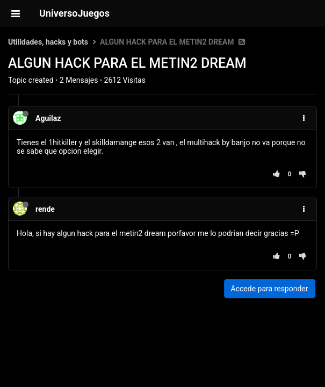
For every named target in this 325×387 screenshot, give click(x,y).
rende (45, 209)
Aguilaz (48, 118)
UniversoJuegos (74, 13)
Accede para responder (269, 288)
